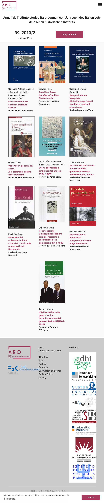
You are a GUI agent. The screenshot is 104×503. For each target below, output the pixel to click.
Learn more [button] (9, 499)
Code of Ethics (46, 374)
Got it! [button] (91, 497)
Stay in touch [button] (69, 34)
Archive (42, 364)
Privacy (42, 377)
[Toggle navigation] (100, 4)
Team (41, 360)
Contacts (43, 367)
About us (43, 357)
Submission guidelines (50, 371)
